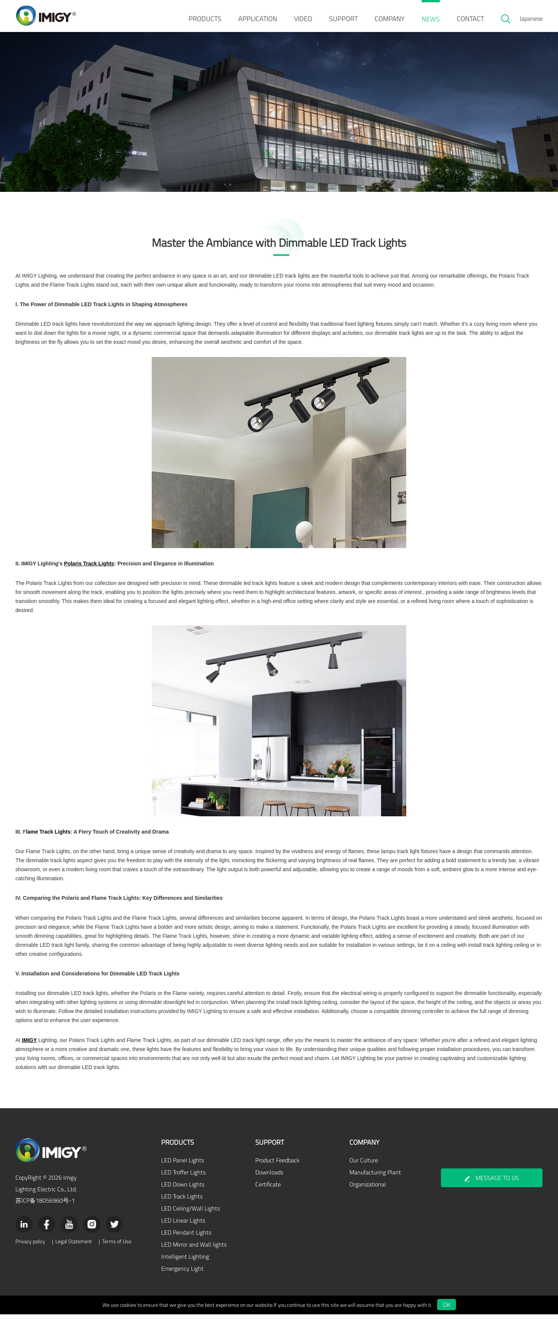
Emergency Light (182, 1277)
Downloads (269, 1181)
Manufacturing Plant (375, 1181)
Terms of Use (116, 1250)
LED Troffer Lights (183, 1181)
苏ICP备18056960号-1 (45, 1209)
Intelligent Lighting (185, 1265)
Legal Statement (73, 1250)
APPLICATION (257, 19)
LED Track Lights (182, 1205)
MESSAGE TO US (492, 1186)
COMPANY (390, 19)
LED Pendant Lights (186, 1241)
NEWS (431, 19)
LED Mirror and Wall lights (194, 1253)
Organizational (367, 1193)
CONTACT (470, 19)
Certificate (268, 1193)
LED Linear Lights (183, 1229)
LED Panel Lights (182, 1169)
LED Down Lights (182, 1193)
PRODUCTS (205, 19)
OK (446, 1313)
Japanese (531, 18)
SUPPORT (343, 19)
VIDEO (303, 19)
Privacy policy (30, 1250)
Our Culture (363, 1169)
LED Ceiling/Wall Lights (190, 1217)
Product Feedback (277, 1169)
